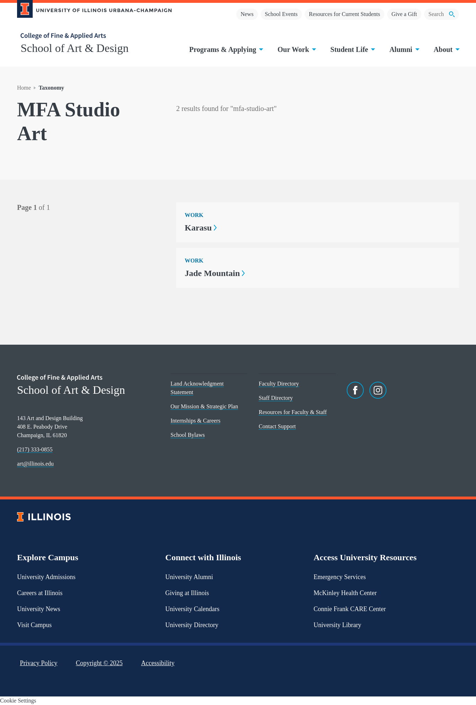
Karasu (201, 227)
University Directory (191, 625)
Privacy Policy (39, 663)
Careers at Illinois (40, 593)
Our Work (296, 49)
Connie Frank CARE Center (350, 609)
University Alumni (189, 577)
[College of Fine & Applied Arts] (92, 36)
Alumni (403, 49)
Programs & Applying (225, 49)
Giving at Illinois (187, 593)
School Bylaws (188, 435)
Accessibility (157, 663)
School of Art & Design (75, 48)
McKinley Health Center (345, 593)
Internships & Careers (195, 421)
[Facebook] (355, 390)
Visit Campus (34, 625)
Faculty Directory (279, 384)
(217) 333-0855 (35, 449)
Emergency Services (340, 577)
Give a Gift (404, 14)
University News (38, 609)
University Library (337, 625)
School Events (281, 14)
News (246, 14)
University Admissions (46, 577)
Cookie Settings (18, 701)
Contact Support (277, 426)
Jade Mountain (215, 273)
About (446, 49)
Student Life (352, 49)
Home (24, 88)
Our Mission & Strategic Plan (204, 406)
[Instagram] (377, 390)
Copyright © (99, 663)
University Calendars (192, 609)
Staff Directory (276, 398)
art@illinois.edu (35, 464)
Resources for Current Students (344, 14)
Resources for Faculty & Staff (293, 412)
